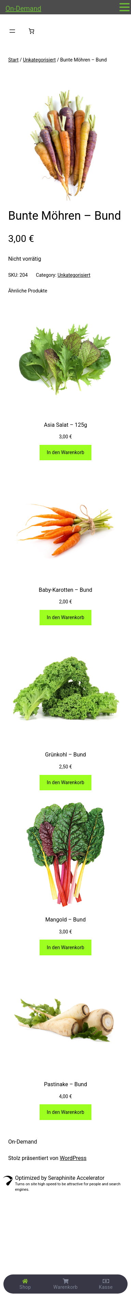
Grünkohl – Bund (65, 754)
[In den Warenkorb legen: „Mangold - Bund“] (65, 947)
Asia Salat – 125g (65, 425)
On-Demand (22, 1141)
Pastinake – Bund (65, 1084)
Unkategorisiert (39, 60)
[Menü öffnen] (12, 31)
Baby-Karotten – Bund (65, 590)
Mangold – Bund (65, 919)
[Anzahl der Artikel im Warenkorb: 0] (31, 31)
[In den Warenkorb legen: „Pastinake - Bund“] (65, 1112)
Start (13, 60)
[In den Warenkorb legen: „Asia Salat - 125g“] (65, 452)
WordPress (73, 1158)
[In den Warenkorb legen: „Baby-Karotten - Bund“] (65, 617)
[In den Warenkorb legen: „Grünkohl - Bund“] (65, 782)
